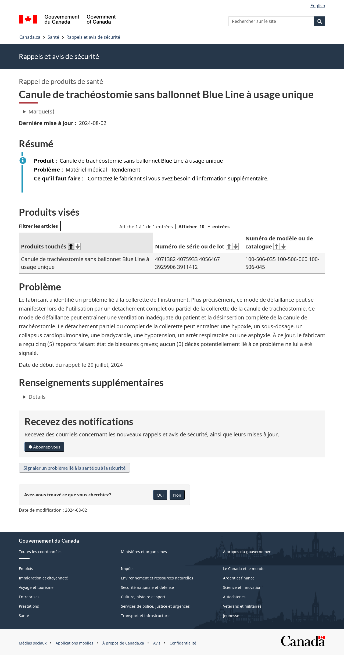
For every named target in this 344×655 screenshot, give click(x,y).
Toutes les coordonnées (40, 551)
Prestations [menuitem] (29, 606)
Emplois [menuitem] (26, 568)
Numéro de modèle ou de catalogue (279, 242)
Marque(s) (41, 111)
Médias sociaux (32, 643)
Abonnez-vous (44, 446)
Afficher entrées (204, 226)
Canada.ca (29, 37)
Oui (160, 494)
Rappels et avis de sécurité (93, 37)
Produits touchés (51, 246)
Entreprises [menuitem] (29, 596)
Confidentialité (183, 643)
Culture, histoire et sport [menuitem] (143, 596)
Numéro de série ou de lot (197, 246)
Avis (156, 643)
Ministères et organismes (144, 551)
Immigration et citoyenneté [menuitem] (43, 578)
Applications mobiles (74, 643)
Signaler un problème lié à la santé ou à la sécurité (74, 468)
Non (177, 494)
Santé (53, 37)
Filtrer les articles (67, 226)
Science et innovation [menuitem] (242, 587)
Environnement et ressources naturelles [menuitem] (157, 578)
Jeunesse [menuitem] (231, 615)
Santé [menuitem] (24, 615)
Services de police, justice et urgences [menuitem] (155, 606)
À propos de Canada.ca (123, 643)
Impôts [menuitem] (127, 568)
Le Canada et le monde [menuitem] (243, 568)
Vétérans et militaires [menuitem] (242, 606)
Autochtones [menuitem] (234, 596)
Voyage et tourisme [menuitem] (36, 587)
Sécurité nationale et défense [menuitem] (147, 587)
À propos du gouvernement (248, 551)
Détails (37, 396)
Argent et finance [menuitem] (239, 578)
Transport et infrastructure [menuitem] (145, 615)
